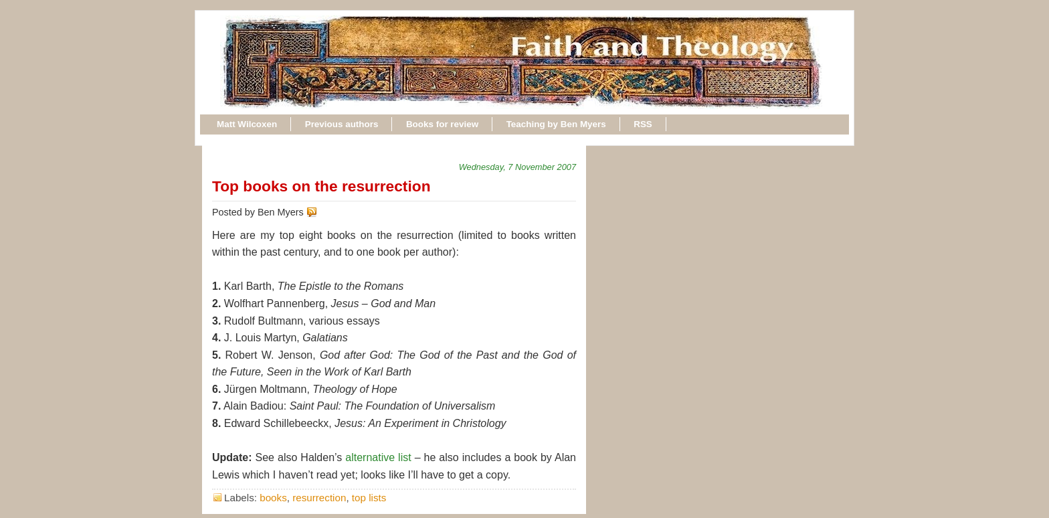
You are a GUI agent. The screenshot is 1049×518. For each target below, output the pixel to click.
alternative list (378, 457)
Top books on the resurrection (321, 186)
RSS (643, 124)
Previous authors (342, 124)
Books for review (442, 124)
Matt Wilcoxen (247, 124)
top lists (369, 497)
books (273, 497)
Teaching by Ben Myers (556, 124)
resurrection (319, 497)
